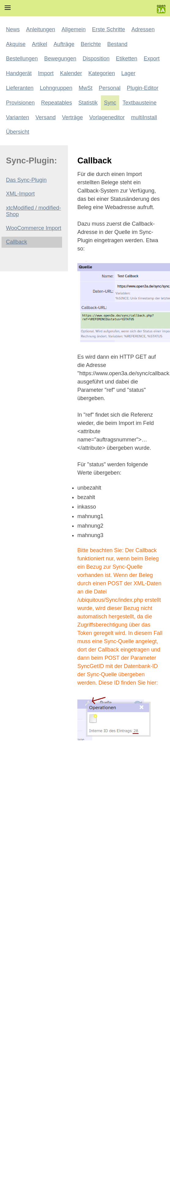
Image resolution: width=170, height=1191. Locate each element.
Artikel (39, 44)
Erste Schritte (108, 29)
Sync (110, 103)
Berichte (91, 44)
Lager (128, 73)
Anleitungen (40, 29)
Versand (45, 117)
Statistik (88, 103)
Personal (109, 88)
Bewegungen (60, 58)
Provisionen (20, 103)
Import (46, 73)
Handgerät (19, 73)
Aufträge (64, 44)
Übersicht (17, 132)
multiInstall (144, 117)
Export (152, 58)
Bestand (117, 44)
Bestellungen (22, 58)
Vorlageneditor (107, 117)
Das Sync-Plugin (26, 180)
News (13, 29)
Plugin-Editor (142, 88)
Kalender (71, 73)
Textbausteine (140, 103)
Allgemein (73, 29)
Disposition (96, 58)
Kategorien (101, 73)
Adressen (143, 29)
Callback (16, 242)
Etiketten (126, 58)
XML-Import (20, 194)
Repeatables (56, 103)
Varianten (17, 117)
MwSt (85, 88)
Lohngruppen (56, 88)
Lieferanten (20, 88)
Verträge (72, 117)
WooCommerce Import (33, 228)
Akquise (16, 44)
